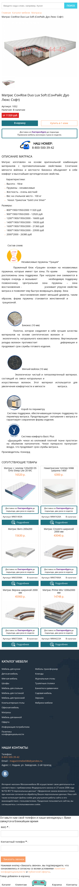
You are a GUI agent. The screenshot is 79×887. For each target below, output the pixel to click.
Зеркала (39, 697)
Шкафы (5, 683)
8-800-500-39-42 (43, 148)
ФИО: (5, 827)
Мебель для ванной (12, 717)
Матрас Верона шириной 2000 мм (20, 591)
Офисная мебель (10, 707)
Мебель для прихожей (13, 697)
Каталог (6, 884)
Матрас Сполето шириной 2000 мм (59, 530)
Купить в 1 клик (59, 123)
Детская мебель (10, 673)
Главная (6, 12)
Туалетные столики (45, 683)
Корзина (57, 882)
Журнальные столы (45, 678)
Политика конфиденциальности (13, 733)
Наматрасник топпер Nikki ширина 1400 (59, 469)
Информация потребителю (16, 726)
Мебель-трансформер (46, 668)
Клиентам (21, 884)
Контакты (71, 884)
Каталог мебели (21, 12)
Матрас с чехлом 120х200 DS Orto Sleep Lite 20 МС (20, 469)
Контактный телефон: (14, 841)
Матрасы (36, 12)
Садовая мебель (43, 693)
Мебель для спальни (12, 688)
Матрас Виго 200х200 (20, 529)
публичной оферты (39, 871)
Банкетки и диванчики (46, 688)
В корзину (19, 123)
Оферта (5, 722)
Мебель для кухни (11, 668)
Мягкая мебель (9, 678)
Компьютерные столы (13, 702)
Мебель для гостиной (13, 693)
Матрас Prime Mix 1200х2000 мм (59, 591)
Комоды (39, 673)
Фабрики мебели (44, 702)
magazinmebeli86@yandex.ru (26, 760)
